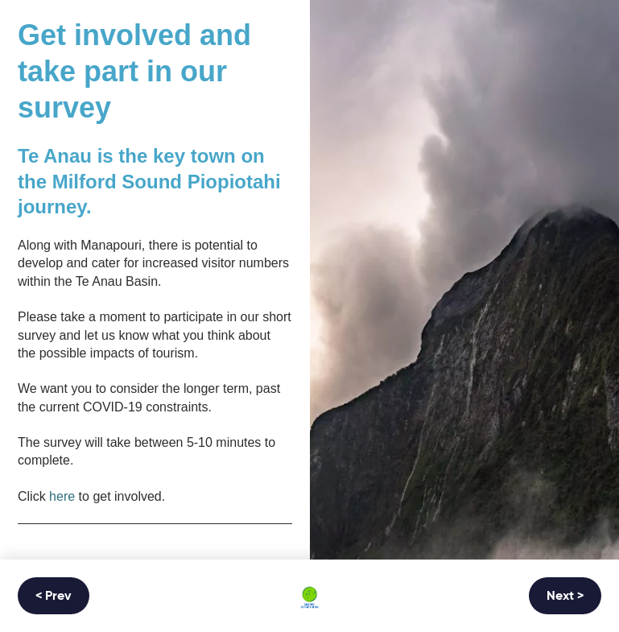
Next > (565, 596)
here (62, 496)
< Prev (53, 596)
